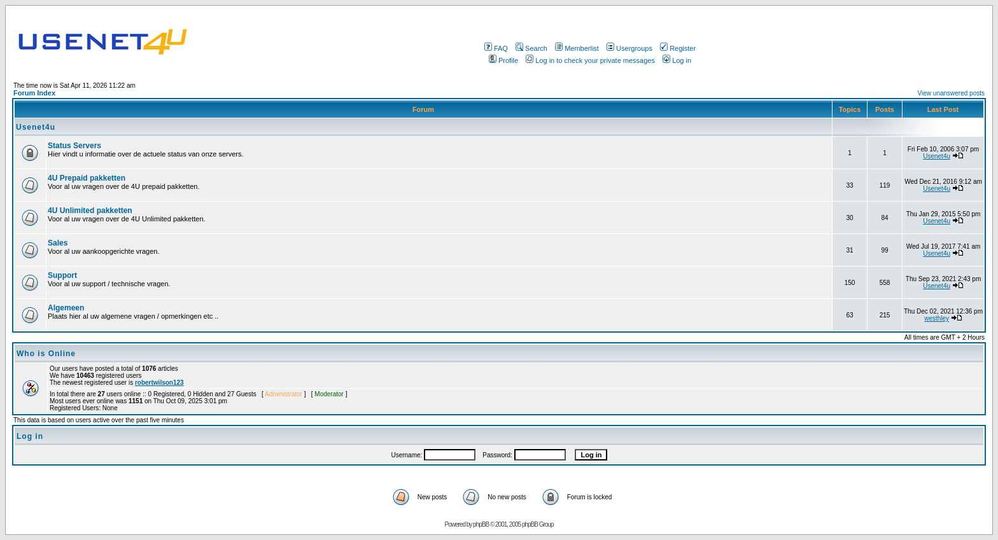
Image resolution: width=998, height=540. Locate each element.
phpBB (481, 524)
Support (62, 275)
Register (678, 48)
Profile (503, 60)
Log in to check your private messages (590, 60)
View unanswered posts (951, 93)
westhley (936, 318)
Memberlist (577, 48)
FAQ (496, 48)
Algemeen (66, 307)
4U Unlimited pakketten (90, 210)
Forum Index (34, 93)
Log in (677, 60)
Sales (57, 243)
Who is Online (46, 353)
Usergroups (629, 48)
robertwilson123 (159, 382)
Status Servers (74, 145)
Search (531, 48)
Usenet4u (35, 127)
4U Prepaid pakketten (86, 178)
